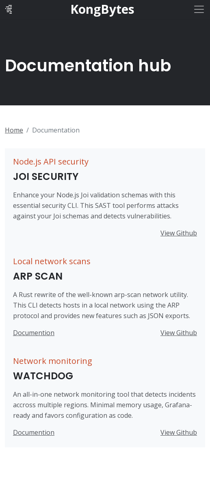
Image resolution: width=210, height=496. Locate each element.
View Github (178, 233)
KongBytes (102, 9)
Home (14, 130)
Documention (33, 332)
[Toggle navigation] (199, 9)
